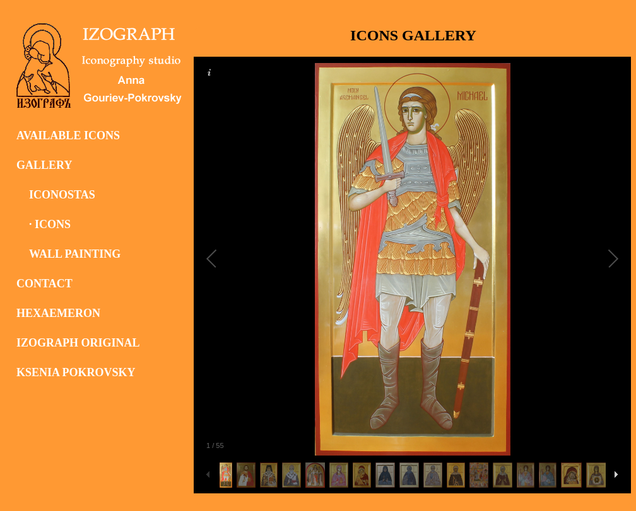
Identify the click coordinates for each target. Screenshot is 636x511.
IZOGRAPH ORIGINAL (78, 342)
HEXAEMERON (58, 313)
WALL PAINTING (75, 254)
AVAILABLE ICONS (68, 135)
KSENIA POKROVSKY (76, 372)
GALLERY (44, 165)
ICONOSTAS (62, 194)
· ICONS (50, 224)
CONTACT (44, 283)
